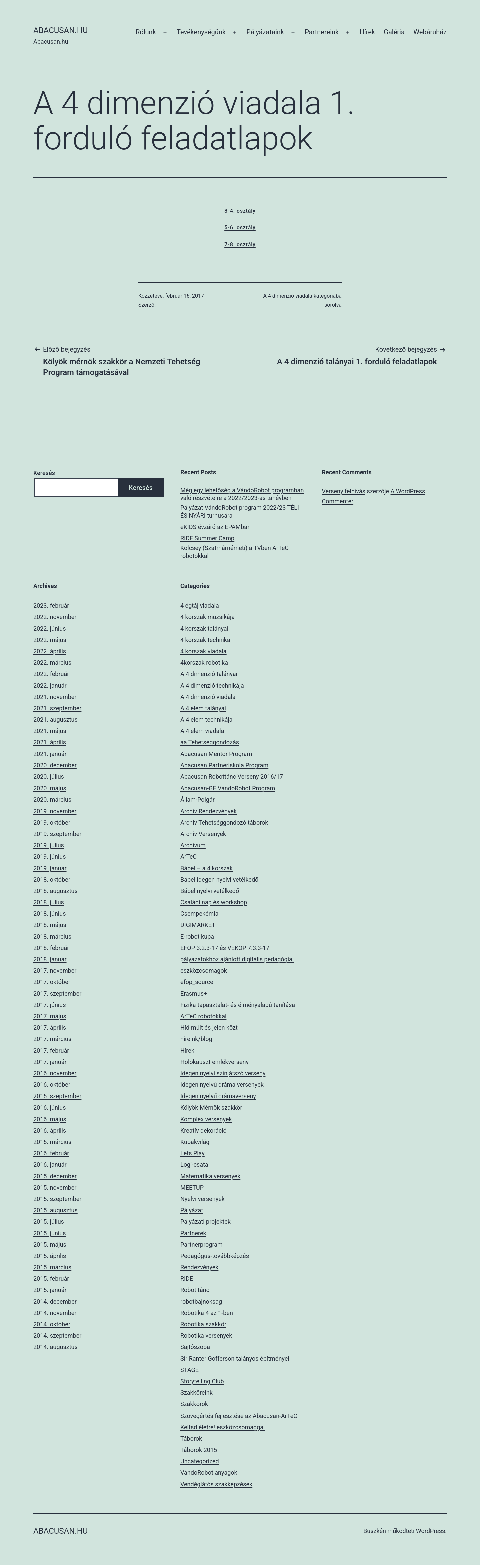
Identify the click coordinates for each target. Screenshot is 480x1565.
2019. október (51, 822)
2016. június (49, 1107)
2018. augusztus (55, 890)
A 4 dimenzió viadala (287, 296)
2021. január (50, 753)
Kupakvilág (194, 1141)
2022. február (51, 673)
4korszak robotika (204, 662)
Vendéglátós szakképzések (216, 1484)
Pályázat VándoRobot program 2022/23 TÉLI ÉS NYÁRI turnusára (239, 511)
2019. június (49, 856)
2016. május (49, 1119)
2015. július (48, 1221)
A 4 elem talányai (203, 708)
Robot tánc (194, 1289)
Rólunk (146, 32)
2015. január (50, 1289)
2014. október (51, 1324)
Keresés (44, 472)
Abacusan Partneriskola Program (224, 765)
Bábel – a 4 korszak (206, 868)
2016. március (52, 1141)
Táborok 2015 (198, 1449)
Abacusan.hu (60, 30)
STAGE (189, 1369)
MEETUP (192, 1187)
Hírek (367, 32)
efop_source (196, 981)
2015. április (49, 1255)
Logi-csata (194, 1164)
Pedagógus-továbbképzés (214, 1255)
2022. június (49, 628)
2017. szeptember (57, 993)
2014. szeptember (57, 1335)
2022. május (49, 639)
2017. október (51, 981)
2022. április (49, 651)
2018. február (51, 947)
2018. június (49, 913)
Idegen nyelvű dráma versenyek (222, 1084)
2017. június (49, 1004)
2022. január (50, 685)
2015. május (49, 1244)
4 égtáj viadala (199, 605)
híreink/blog (196, 1038)
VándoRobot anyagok (208, 1472)
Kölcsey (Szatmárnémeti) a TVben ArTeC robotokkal (234, 551)
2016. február (51, 1153)
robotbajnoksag (201, 1301)
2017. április (49, 1027)
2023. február (51, 605)
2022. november (54, 616)
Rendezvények (199, 1267)
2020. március (52, 799)
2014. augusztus (55, 1346)
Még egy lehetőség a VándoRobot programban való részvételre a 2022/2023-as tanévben (242, 494)
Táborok (191, 1438)
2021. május (49, 730)
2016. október (51, 1084)
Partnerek (193, 1233)
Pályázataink (265, 32)
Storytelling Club (202, 1381)
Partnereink (322, 32)
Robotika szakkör (203, 1324)
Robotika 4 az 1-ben (206, 1312)
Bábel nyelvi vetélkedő (209, 890)
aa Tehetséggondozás (209, 742)
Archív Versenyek (203, 833)
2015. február (51, 1278)
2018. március (52, 936)
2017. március (52, 1038)
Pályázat (191, 1210)
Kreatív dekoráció (203, 1130)
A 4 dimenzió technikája (212, 685)
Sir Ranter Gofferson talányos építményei (234, 1358)
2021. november (54, 696)
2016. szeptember (57, 1096)
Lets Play (192, 1153)
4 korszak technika (205, 639)
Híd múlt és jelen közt (209, 1027)
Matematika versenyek (210, 1176)
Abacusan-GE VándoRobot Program (227, 788)
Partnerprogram (201, 1244)
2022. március (52, 662)
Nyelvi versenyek (202, 1198)
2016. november (54, 1073)
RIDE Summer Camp (207, 538)
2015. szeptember (57, 1198)
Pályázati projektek (205, 1221)
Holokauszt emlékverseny (214, 1061)
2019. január (50, 868)
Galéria (394, 32)
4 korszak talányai (204, 628)
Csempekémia (199, 913)
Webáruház (430, 32)
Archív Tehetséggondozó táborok (224, 822)
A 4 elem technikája (206, 719)
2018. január (50, 959)
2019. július (48, 845)
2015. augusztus (55, 1210)
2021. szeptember (57, 708)
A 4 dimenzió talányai (208, 673)
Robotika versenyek (206, 1335)
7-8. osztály (240, 244)
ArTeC (188, 856)
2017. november (54, 970)
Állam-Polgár (197, 799)
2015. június (49, 1233)
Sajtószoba (195, 1346)
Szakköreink (196, 1392)
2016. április (49, 1130)
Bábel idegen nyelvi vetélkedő (219, 879)
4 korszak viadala (203, 651)
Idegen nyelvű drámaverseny (218, 1096)
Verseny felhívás (343, 491)
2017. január (50, 1061)
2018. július (48, 902)
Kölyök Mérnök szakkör (211, 1107)
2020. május (49, 788)
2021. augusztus (55, 719)
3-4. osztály (240, 211)
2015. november (54, 1187)
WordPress (430, 1530)
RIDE (186, 1278)
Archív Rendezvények (208, 811)
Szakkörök (194, 1403)
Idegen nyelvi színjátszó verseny (222, 1073)
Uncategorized (199, 1461)
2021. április (49, 742)
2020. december (55, 765)
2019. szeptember (57, 833)
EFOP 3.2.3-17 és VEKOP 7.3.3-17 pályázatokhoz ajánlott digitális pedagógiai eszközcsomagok (237, 959)
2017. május (49, 1016)
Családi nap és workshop (213, 902)
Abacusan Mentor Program (216, 753)
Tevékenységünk (201, 32)
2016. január (50, 1164)
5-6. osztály (240, 227)
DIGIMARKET (197, 924)
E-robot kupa (197, 936)
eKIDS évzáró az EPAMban (215, 526)
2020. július (48, 776)
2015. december (55, 1176)
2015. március (52, 1267)
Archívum (193, 845)
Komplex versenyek (206, 1119)
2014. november (54, 1312)
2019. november (54, 811)
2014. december (55, 1301)
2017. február (51, 1050)
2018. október (51, 879)
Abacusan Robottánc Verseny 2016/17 (231, 776)
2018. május (49, 924)
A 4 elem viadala (202, 730)
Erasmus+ (193, 993)
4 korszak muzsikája (207, 616)
